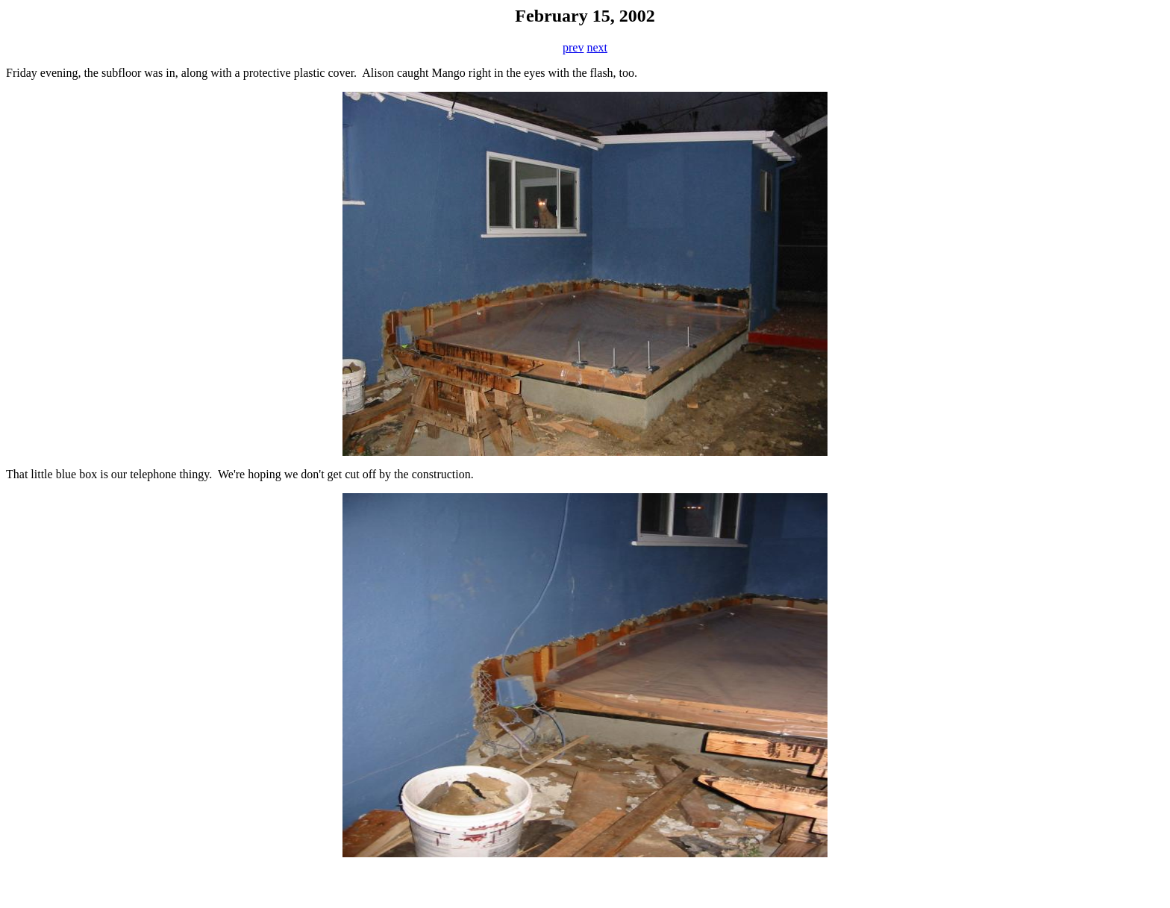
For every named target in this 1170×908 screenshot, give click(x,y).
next (596, 47)
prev (573, 47)
